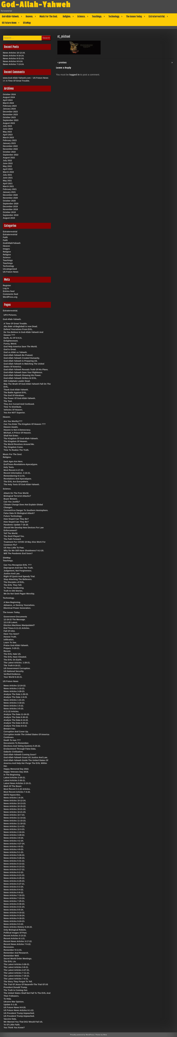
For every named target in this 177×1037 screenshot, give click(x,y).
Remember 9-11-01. (13, 950)
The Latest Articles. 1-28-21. (17, 662)
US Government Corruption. (17, 668)
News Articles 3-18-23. (14, 703)
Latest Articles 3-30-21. (15, 780)
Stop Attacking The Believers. (18, 579)
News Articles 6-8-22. (14, 892)
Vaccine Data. (10, 1019)
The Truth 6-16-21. (12, 665)
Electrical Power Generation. (17, 608)
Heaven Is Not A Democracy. (17, 430)
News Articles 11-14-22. (15, 818)
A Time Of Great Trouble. (18, 81)
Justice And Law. (12, 573)
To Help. (7, 999)
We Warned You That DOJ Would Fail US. (23, 1022)
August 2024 (9, 97)
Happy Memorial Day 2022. (16, 769)
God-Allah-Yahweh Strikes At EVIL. (20, 378)
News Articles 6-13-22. (14, 864)
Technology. (113, 16)
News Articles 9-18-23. (14, 918)
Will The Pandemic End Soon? (18, 553)
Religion (7, 252)
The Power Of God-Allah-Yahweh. (20, 398)
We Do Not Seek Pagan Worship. (19, 593)
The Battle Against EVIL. (15, 392)
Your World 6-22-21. (13, 677)
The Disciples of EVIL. (14, 582)
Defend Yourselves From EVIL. (18, 329)
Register (7, 285)
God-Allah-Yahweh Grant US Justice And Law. (26, 757)
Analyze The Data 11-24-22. (17, 714)
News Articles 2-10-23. (14, 688)
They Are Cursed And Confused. (19, 404)
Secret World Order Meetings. (18, 958)
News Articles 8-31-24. (13, 58)
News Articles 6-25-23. (14, 881)
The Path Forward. (12, 539)
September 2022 (10, 155)
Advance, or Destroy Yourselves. (19, 605)
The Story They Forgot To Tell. (18, 981)
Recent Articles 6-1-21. (14, 938)
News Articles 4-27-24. (14, 843)
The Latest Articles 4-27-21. (17, 970)
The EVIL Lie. (10, 961)
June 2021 (8, 178)
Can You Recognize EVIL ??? (18, 565)
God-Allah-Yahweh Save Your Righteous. (23, 372)
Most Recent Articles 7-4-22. (17, 792)
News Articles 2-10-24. (14, 832)
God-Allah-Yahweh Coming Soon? (20, 754)
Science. (81, 16)
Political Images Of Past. (15, 933)
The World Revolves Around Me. (19, 444)
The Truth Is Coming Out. (16, 990)
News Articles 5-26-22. (14, 855)
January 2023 (9, 143)
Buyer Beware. (11, 499)
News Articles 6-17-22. (14, 869)
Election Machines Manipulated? (19, 625)
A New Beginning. (12, 602)
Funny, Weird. (10, 344)
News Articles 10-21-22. (15, 809)
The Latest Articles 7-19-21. (17, 976)
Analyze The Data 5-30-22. (16, 717)
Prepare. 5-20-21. (12, 648)
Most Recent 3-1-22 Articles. (17, 789)
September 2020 (10, 203)
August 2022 (9, 157)
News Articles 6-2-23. (14, 872)
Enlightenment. (11, 341)
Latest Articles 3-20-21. (15, 777)
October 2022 (9, 152)
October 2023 (9, 117)
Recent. (7, 651)
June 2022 (8, 163)
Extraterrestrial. (157, 16)
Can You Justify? (12, 502)
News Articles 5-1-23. (14, 852)
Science (7, 257)
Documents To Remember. (16, 743)
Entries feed (8, 291)
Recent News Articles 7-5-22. (17, 944)
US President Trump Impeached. (19, 1013)
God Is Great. (10, 349)
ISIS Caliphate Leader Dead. (17, 381)
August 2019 (9, 218)
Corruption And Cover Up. (16, 731)
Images (6, 249)
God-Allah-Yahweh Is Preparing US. (21, 361)
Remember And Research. (16, 953)
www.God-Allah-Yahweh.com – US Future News (25, 78)
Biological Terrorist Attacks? (17, 496)
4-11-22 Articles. (11, 711)
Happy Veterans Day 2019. (16, 772)
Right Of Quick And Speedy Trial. (19, 576)
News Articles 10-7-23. (14, 815)
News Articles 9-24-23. (14, 921)
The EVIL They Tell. (13, 585)
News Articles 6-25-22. (14, 878)
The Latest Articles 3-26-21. (17, 964)
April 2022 (8, 169)
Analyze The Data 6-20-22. (16, 723)
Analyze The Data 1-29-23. (16, 694)
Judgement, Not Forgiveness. (18, 571)
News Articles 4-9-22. (14, 846)
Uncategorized (10, 269)
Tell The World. (11, 533)
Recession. (9, 947)
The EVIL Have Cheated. (15, 657)
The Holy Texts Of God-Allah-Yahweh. (21, 484)
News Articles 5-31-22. (14, 861)
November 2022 (10, 149)
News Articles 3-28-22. (14, 835)
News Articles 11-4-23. (14, 826)
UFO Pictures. (10, 315)
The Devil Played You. (14, 536)
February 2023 (10, 140)
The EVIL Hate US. (12, 654)
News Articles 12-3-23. (14, 829)
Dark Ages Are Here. (13, 461)
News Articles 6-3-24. (14, 887)
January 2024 (9, 109)
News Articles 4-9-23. (14, 849)
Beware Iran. (10, 729)
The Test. (8, 401)
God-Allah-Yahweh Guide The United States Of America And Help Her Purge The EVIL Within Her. (26, 763)
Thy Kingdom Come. (13, 447)
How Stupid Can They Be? (16, 519)
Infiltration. (9, 639)
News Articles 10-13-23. (15, 803)
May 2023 (7, 132)
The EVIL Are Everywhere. (16, 481)
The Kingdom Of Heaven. (16, 441)
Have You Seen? (11, 634)
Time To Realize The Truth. (16, 450)
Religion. (67, 16)
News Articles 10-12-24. (14, 53)
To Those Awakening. (14, 588)
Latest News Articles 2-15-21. (17, 783)
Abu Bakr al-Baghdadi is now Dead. (21, 326)
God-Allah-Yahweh (36, 4)
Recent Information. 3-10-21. (17, 473)
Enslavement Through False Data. (20, 749)
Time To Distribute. (13, 407)
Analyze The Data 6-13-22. (16, 720)
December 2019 (10, 206)
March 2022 (8, 172)
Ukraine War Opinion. (14, 1002)
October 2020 (9, 201)
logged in (74, 74)
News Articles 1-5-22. (14, 706)
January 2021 (9, 192)
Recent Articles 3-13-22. (15, 935)
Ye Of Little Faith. (12, 1024)
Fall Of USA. (9, 631)
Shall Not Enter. (11, 435)
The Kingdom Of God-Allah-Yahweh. (21, 438)
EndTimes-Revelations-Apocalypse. (21, 464)
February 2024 (10, 106)
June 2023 (8, 129)
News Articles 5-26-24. (14, 858)
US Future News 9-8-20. (15, 1007)
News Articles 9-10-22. (14, 912)
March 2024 (8, 103)
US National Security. (14, 671)
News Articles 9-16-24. (13, 55)
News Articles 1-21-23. (14, 700)
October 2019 (9, 212)
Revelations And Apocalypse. (18, 479)
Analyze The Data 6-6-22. (15, 726)
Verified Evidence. (12, 674)
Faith (5, 237)
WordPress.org (10, 297)
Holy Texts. (9, 467)
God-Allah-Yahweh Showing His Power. (22, 375)
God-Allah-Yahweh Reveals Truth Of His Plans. (26, 369)
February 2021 (10, 189)
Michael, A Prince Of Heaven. (17, 433)
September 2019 (10, 215)
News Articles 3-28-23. (14, 691)
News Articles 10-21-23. (15, 812)
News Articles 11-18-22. (15, 823)
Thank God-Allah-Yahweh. (16, 389)
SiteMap (27, 22)
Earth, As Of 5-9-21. (13, 338)
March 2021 (8, 186)
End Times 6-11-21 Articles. (17, 628)
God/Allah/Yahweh (11, 243)
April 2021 (8, 183)
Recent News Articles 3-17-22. (18, 941)
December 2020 (10, 195)
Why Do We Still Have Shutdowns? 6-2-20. (24, 550)
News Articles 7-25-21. (14, 901)
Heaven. (29, 16)
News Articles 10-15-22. (15, 806)
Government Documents (15, 616)
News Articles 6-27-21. (14, 884)
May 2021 (7, 180)
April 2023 (8, 134)
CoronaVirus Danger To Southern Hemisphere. (26, 510)
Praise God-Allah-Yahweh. (16, 645)
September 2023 (10, 120)
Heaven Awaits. (11, 427)
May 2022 (7, 166)
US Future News (9, 22)
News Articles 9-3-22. (14, 924)
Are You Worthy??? (13, 421)
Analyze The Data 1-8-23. (15, 697)
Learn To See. (10, 642)
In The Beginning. (12, 775)
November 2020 (10, 198)
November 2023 (10, 114)
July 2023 (7, 126)
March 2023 (8, 137)
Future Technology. (13, 516)
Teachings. (97, 16)
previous (62, 62)
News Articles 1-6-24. (14, 797)
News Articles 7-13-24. (13, 64)
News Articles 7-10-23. (14, 895)
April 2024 (8, 100)
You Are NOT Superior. (14, 412)
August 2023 (9, 123)
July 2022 (7, 160)
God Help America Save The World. (20, 346)
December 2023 (10, 111)
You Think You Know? (14, 1027)
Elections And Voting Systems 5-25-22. (22, 746)
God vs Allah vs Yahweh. (15, 352)
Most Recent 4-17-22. (14, 470)
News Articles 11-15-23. (15, 820)
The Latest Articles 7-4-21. (16, 979)
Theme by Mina (101, 1035)
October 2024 (9, 94)
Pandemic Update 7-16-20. (16, 525)
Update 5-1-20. (10, 1004)
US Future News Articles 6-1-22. (19, 1010)
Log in (6, 288)
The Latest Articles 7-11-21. (17, 973)
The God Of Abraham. (14, 395)
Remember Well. (11, 956)
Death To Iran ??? (12, 740)
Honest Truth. (10, 637)
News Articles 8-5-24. (13, 61)
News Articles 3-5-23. (14, 708)
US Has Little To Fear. (14, 548)
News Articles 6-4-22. (14, 889)
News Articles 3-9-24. (14, 838)
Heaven (6, 246)
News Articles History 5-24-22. (18, 927)
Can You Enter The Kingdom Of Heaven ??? (25, 424)
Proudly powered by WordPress (82, 1035)
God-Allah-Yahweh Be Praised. (18, 355)
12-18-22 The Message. (15, 619)
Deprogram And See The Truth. (18, 568)
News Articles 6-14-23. (14, 866)
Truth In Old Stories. (13, 591)
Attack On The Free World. (16, 493)
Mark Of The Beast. (13, 786)
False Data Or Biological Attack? (19, 513)
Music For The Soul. (48, 16)
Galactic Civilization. (13, 752)
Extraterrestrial (10, 231)
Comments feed (10, 294)
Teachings (8, 260)
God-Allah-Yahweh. (10, 16)
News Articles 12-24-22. (15, 685)
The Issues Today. (134, 16)
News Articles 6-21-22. (14, 875)
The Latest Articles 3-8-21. (16, 967)
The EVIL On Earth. (13, 660)
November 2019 (10, 209)
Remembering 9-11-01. (14, 476)
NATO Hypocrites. (12, 795)
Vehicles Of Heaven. (13, 410)
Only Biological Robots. (15, 930)
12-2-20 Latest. (11, 622)
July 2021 (7, 175)
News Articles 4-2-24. (14, 841)
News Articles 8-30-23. (14, 904)
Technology (8, 266)
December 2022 (10, 146)
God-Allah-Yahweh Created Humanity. (22, 358)
